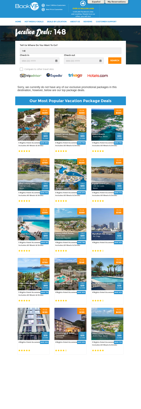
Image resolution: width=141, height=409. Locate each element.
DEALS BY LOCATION (57, 21)
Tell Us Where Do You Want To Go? (39, 45)
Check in (24, 55)
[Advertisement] (70, 386)
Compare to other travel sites (37, 69)
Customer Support (106, 21)
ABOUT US (75, 21)
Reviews (87, 21)
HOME (18, 21)
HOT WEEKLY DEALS (34, 21)
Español (96, 1)
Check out (69, 55)
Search (114, 60)
